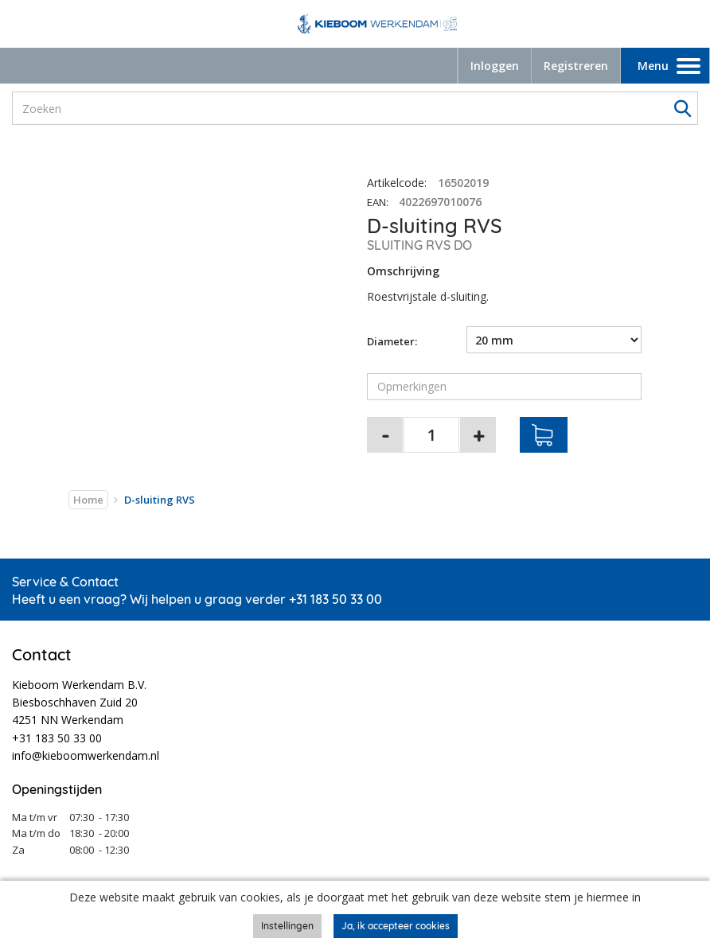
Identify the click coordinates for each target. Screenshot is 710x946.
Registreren (576, 65)
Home (88, 499)
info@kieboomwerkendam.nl (85, 755)
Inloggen (494, 65)
